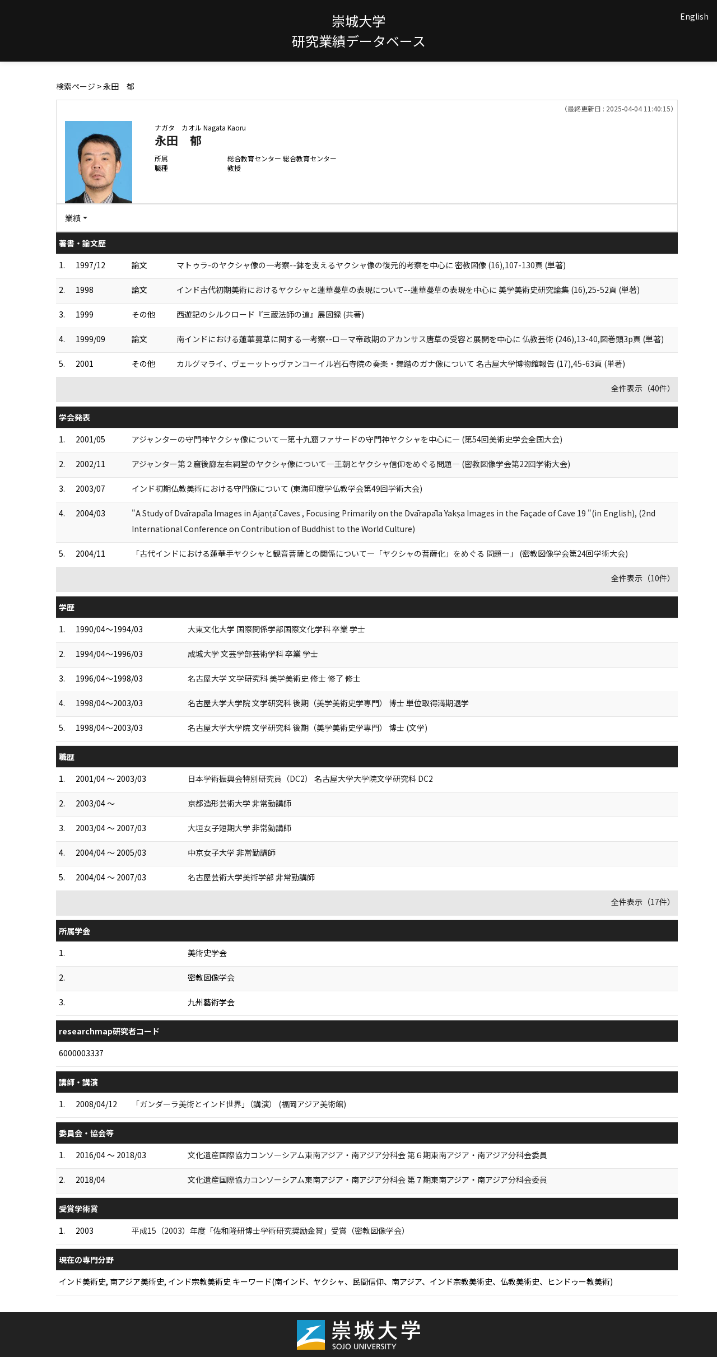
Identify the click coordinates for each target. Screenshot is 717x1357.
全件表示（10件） (643, 578)
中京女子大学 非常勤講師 (232, 852)
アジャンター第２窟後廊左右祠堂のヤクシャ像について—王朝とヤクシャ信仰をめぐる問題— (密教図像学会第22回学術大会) (351, 463)
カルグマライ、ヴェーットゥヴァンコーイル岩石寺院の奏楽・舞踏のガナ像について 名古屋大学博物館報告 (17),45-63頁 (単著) (400, 363)
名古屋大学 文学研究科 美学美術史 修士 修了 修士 (274, 678)
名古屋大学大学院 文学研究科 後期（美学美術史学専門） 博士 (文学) (307, 727)
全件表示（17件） (643, 901)
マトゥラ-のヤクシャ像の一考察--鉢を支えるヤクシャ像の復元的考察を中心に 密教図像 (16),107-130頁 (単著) (371, 265)
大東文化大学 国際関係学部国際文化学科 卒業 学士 (276, 629)
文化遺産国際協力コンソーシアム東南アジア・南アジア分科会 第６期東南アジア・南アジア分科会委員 (367, 1154)
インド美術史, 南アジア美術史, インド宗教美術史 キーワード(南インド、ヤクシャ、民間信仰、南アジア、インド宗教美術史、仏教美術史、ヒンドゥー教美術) (336, 1281)
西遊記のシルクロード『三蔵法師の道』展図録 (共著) (270, 314)
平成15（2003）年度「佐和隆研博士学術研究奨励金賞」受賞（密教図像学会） (270, 1230)
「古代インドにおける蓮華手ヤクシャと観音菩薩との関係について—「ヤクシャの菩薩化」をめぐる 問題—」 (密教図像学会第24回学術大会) (380, 553)
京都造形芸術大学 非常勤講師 (239, 803)
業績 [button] (73, 217)
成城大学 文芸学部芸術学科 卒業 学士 (253, 653)
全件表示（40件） (643, 388)
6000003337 (81, 1052)
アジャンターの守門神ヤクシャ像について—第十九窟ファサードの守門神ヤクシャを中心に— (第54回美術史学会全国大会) (347, 439)
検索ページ (75, 86)
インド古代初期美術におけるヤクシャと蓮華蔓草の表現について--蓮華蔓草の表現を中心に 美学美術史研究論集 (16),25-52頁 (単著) (408, 289)
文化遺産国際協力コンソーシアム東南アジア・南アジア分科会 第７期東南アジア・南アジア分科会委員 (367, 1179)
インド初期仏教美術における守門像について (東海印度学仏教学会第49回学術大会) (277, 488)
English (694, 16)
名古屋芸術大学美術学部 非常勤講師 (251, 877)
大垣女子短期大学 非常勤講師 (239, 827)
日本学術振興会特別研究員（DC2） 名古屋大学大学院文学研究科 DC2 (310, 778)
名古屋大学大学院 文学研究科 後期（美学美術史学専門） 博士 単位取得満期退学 (328, 702)
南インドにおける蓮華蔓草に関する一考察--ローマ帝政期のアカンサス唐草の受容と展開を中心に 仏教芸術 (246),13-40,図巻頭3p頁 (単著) (420, 338)
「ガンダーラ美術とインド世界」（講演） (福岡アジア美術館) (239, 1103)
